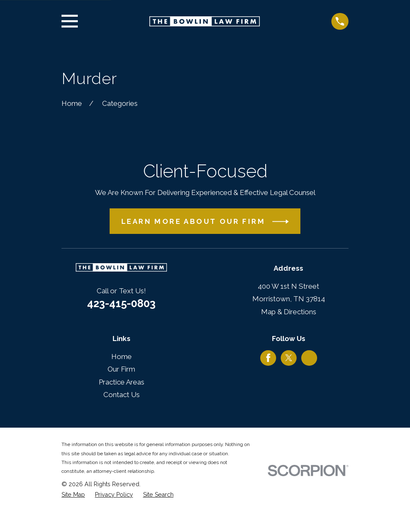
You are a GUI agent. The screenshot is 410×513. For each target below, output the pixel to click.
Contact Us (121, 394)
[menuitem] (73, 495)
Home (121, 356)
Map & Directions (288, 312)
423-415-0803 (121, 303)
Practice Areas (121, 382)
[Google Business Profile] (309, 358)
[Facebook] (268, 358)
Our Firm (121, 369)
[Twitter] (288, 358)
